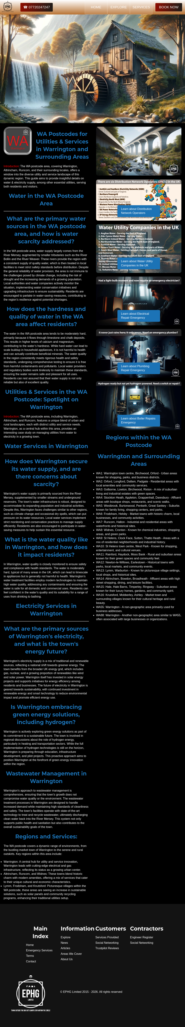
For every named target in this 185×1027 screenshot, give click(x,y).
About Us (67, 959)
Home (30, 944)
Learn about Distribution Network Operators (136, 210)
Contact (31, 961)
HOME (96, 7)
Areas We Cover (71, 953)
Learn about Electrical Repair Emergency (135, 315)
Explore (65, 937)
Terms (30, 955)
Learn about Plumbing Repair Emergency (135, 368)
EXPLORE (118, 7)
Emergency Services (39, 950)
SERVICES (141, 7)
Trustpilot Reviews (107, 948)
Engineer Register (141, 937)
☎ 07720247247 (36, 7)
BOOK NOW (168, 7)
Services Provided (107, 937)
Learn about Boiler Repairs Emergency (138, 420)
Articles (65, 948)
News (64, 942)
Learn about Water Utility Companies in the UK (137, 263)
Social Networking (107, 942)
